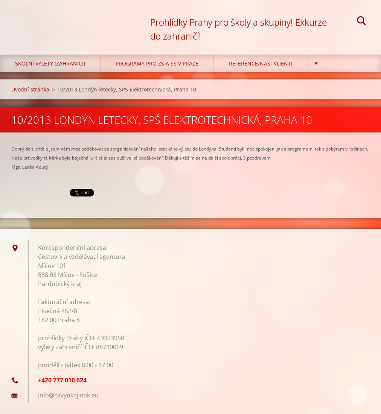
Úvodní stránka (30, 89)
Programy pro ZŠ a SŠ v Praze (157, 63)
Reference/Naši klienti (261, 63)
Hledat (361, 22)
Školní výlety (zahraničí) (50, 63)
